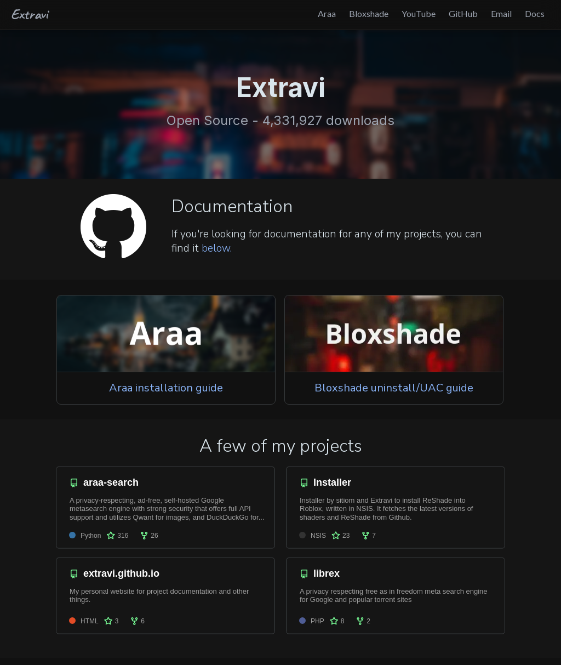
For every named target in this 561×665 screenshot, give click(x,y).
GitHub (463, 13)
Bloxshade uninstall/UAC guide (393, 387)
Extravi (29, 13)
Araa (327, 13)
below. (217, 248)
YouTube (419, 13)
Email (501, 13)
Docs (535, 13)
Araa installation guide (166, 387)
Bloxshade (368, 13)
